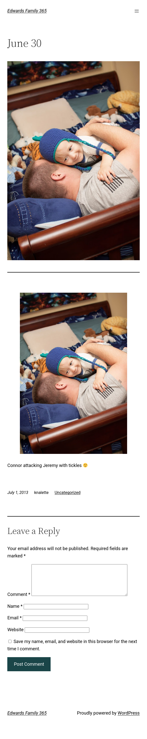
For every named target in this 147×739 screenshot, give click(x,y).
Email (14, 623)
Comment (18, 600)
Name (14, 612)
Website (15, 635)
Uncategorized (68, 492)
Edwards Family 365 (27, 10)
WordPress (128, 719)
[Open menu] (137, 11)
